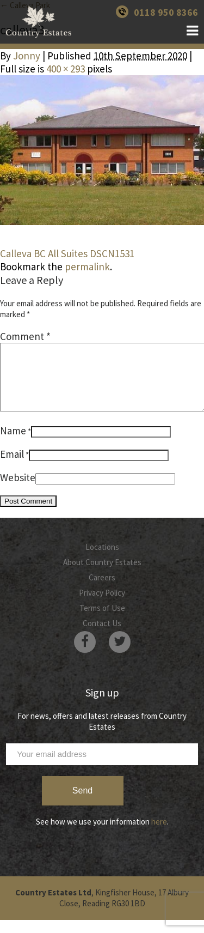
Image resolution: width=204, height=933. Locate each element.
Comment (25, 336)
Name (13, 443)
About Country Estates (102, 575)
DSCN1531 (112, 253)
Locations (102, 560)
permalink (87, 266)
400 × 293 (65, 68)
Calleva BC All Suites (44, 253)
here (159, 834)
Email (12, 467)
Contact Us (102, 636)
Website (17, 490)
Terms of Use (102, 621)
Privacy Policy (102, 606)
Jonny (26, 55)
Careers (102, 590)
